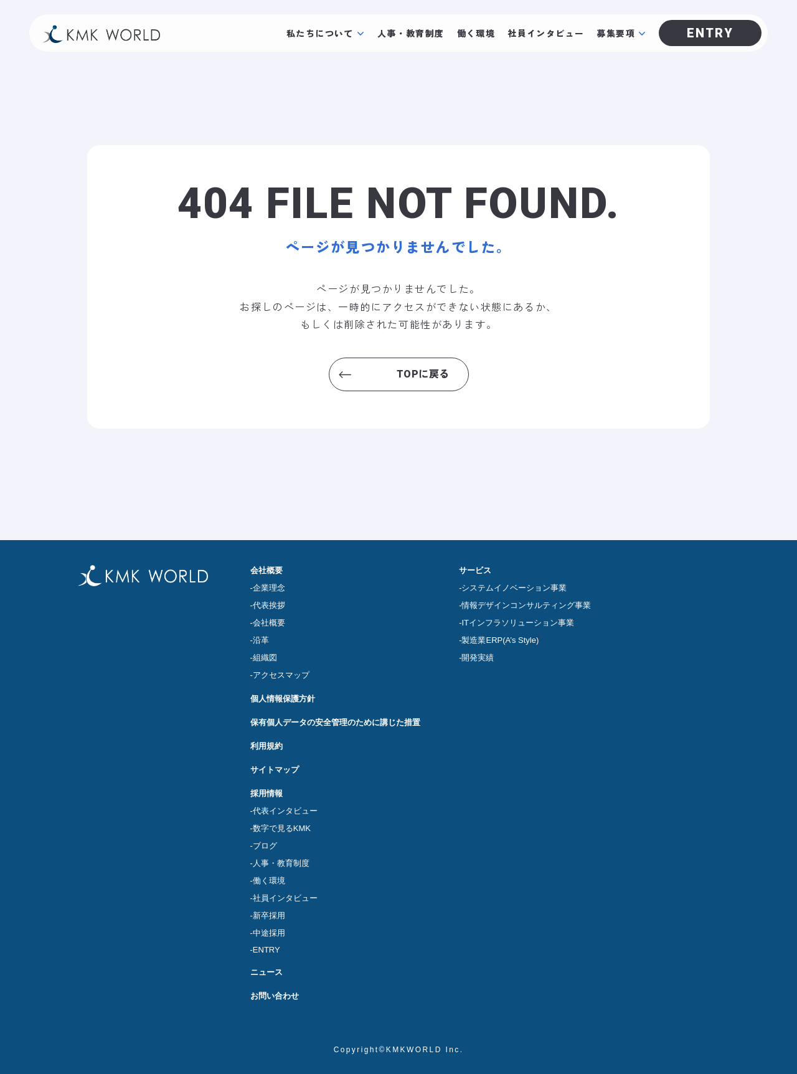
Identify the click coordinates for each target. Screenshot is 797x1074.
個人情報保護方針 (282, 698)
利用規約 (266, 746)
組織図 (265, 657)
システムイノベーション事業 (514, 587)
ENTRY (266, 949)
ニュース (266, 972)
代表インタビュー (285, 810)
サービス (475, 570)
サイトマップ (274, 769)
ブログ (265, 845)
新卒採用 (269, 915)
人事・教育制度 (411, 33)
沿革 (261, 640)
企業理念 (269, 587)
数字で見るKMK (282, 828)
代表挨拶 (269, 605)
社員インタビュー (545, 33)
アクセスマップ (281, 675)
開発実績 (477, 657)
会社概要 (266, 570)
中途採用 (269, 933)
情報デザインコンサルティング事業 (526, 605)
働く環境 (476, 33)
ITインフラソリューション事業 (517, 622)
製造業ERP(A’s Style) (500, 640)
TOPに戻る (423, 374)
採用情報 (266, 793)
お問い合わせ (274, 995)
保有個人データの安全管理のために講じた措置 (335, 722)
